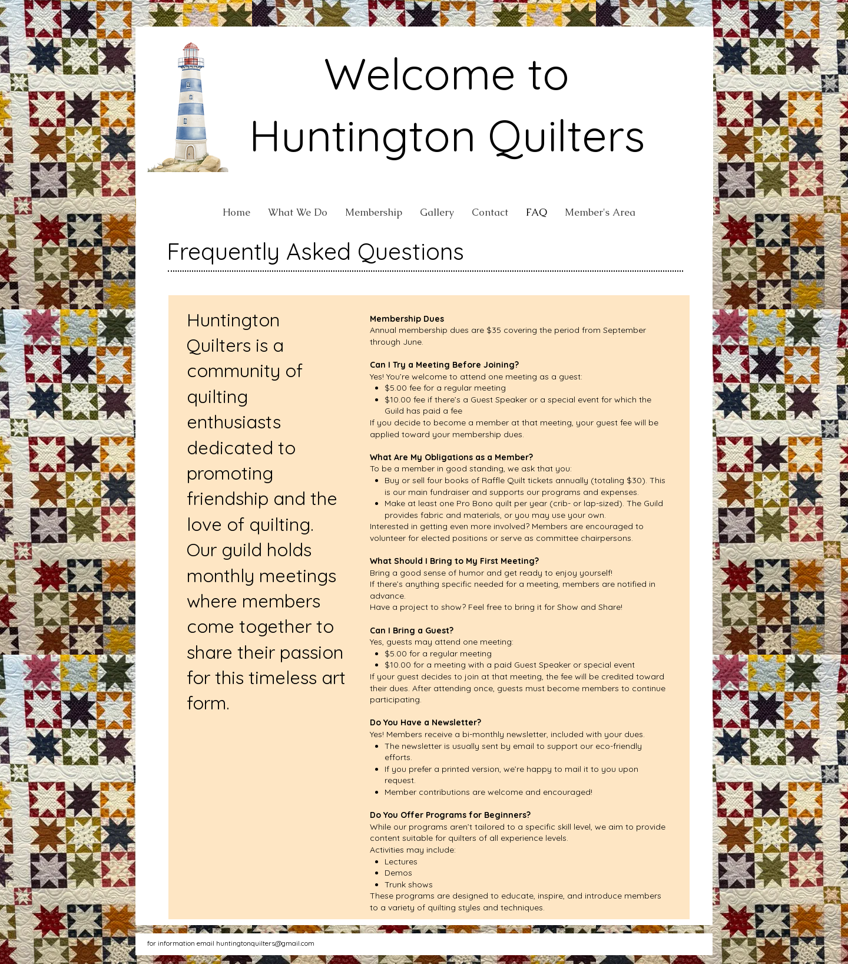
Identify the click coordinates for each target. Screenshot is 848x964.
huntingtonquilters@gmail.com (265, 943)
